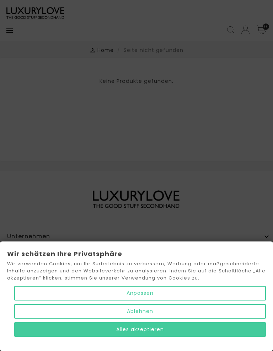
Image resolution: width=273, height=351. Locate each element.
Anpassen (140, 293)
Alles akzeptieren (140, 329)
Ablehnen (140, 311)
